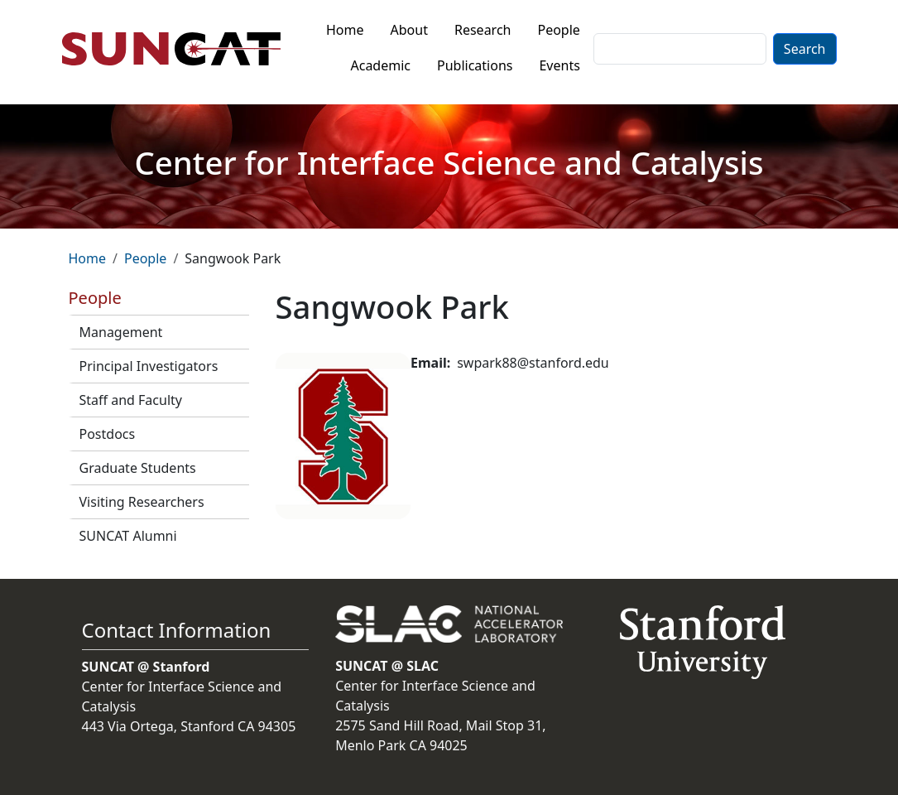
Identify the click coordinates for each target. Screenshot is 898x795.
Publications (474, 65)
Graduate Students (137, 468)
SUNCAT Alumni (128, 536)
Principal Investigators (148, 366)
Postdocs (107, 434)
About (409, 30)
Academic (380, 65)
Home (345, 30)
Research (482, 30)
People (558, 30)
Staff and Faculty (130, 400)
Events (559, 65)
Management (121, 332)
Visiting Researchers (141, 502)
